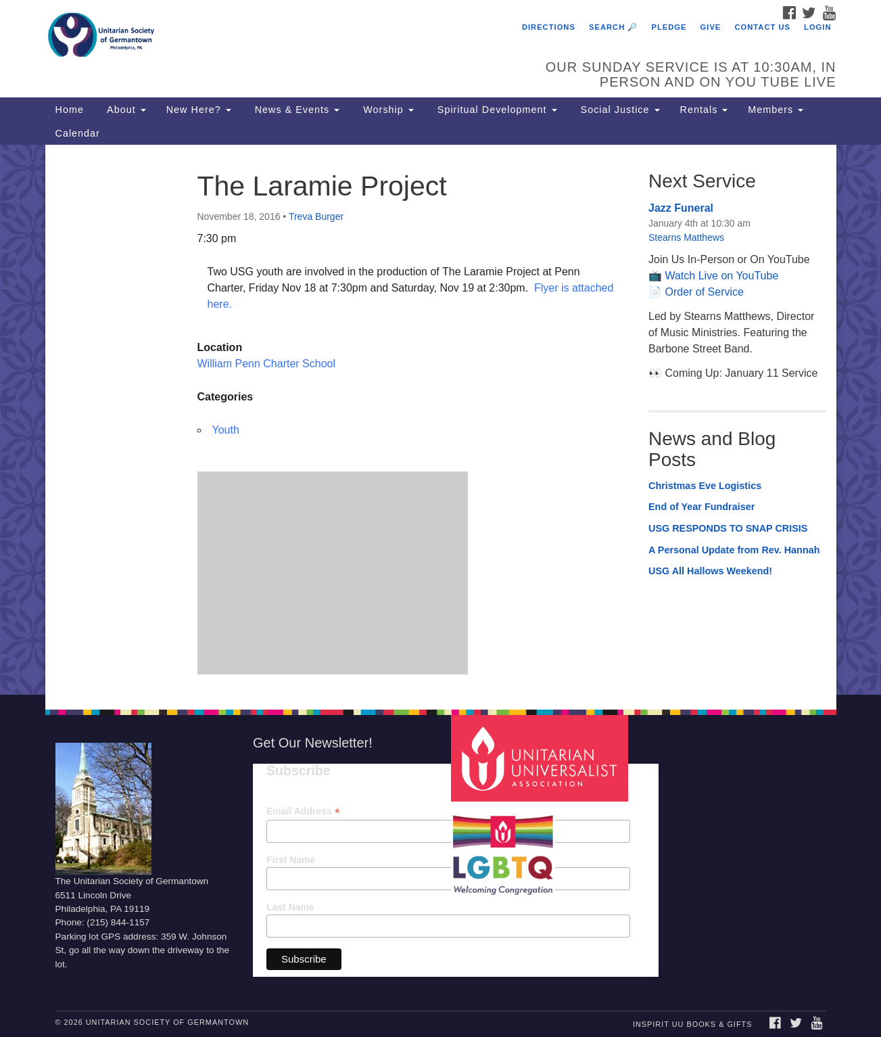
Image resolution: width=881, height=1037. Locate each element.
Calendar (77, 133)
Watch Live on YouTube (721, 275)
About (125, 109)
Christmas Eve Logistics (704, 485)
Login (817, 27)
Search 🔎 (613, 27)
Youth (225, 430)
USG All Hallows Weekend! (710, 571)
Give (710, 27)
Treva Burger (316, 216)
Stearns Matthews (686, 237)
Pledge (668, 27)
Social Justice (618, 109)
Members (775, 109)
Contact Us (762, 27)
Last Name (290, 907)
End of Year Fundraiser (701, 506)
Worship (387, 109)
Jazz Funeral (680, 208)
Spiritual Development (495, 109)
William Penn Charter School (266, 363)
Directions (548, 27)
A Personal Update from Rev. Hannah (734, 550)
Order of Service (704, 292)
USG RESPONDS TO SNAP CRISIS (727, 528)
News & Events (296, 109)
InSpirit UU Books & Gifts (692, 1024)
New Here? (198, 109)
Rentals (704, 109)
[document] (440, 420)
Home (69, 109)
